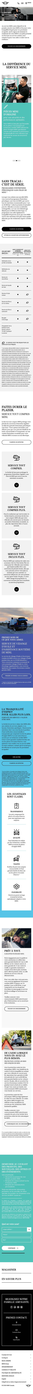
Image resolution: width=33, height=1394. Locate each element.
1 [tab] (14, 161)
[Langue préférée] (16, 1229)
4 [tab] (18, 161)
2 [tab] (15, 161)
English (4, 1379)
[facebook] (11, 1307)
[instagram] (21, 1307)
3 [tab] (17, 161)
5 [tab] (20, 161)
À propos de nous (7, 1355)
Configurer (5, 1358)
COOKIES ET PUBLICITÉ (9, 1370)
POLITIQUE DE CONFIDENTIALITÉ (11, 1373)
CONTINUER (13, 1248)
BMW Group (5, 1364)
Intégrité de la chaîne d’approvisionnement (14, 1382)
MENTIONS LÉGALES (8, 1376)
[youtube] (18, 1307)
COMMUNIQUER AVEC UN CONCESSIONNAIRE (18, 1124)
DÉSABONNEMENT (7, 1367)
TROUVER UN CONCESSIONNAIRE (16, 46)
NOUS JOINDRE (6, 1361)
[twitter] (15, 1307)
